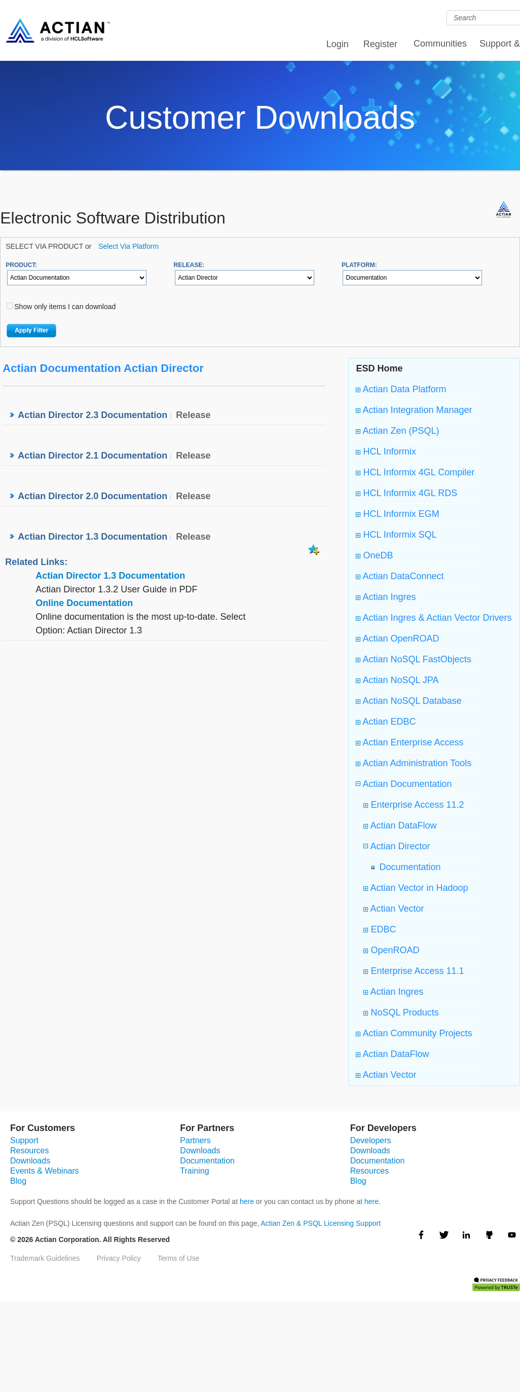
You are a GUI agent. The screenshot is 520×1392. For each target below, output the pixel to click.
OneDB (374, 555)
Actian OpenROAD (397, 638)
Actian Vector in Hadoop (415, 888)
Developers (370, 1140)
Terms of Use (178, 1258)
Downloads (30, 1160)
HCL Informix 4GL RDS (406, 493)
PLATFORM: (359, 265)
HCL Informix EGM (397, 514)
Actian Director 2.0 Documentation (92, 496)
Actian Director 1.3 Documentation (92, 537)
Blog (18, 1181)
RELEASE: (189, 265)
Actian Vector (393, 909)
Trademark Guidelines (45, 1258)
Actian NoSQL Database (408, 701)
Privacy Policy (119, 1258)
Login (337, 44)
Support (24, 1140)
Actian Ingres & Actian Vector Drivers (433, 618)
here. (372, 1201)
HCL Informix (386, 451)
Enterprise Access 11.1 (413, 971)
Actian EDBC (386, 722)
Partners (195, 1140)
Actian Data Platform (401, 389)
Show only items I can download (65, 307)
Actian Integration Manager (414, 410)
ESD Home (379, 368)
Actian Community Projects (414, 1033)
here (247, 1201)
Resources (29, 1150)
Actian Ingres (386, 597)
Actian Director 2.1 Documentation (92, 455)
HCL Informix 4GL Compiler (415, 472)
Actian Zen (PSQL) (397, 431)
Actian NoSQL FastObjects (413, 659)
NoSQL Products (400, 1012)
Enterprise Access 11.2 (413, 805)
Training (194, 1171)
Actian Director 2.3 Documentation (92, 415)
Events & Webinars (44, 1171)
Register (380, 44)
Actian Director (399, 846)
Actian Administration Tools (413, 763)
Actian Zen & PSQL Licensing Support (321, 1223)
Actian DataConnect (399, 576)
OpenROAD (391, 950)
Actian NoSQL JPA (397, 680)
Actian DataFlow (399, 825)
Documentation (407, 867)
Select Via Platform (128, 246)
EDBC (379, 929)
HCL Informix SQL (396, 535)
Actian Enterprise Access (409, 742)
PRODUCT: (21, 265)
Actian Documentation (406, 784)
